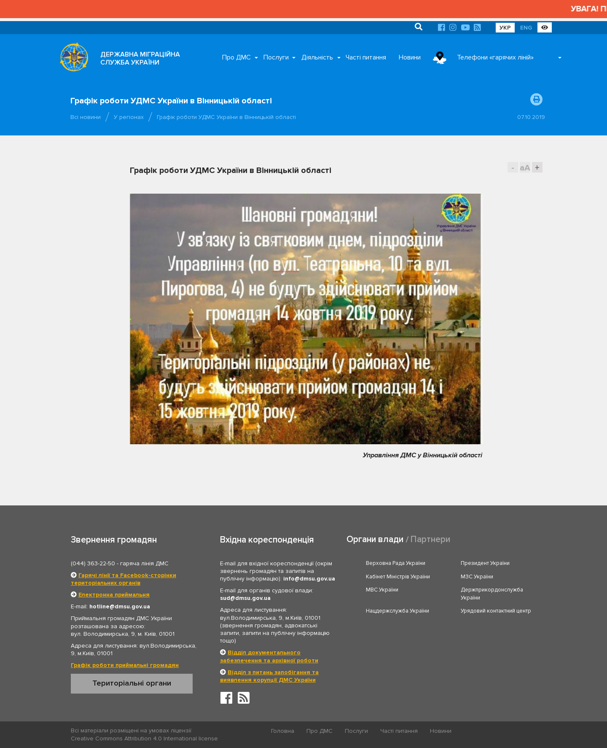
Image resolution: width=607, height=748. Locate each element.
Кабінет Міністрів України (398, 576)
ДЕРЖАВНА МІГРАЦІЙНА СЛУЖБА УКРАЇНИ (140, 58)
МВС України (382, 589)
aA (525, 168)
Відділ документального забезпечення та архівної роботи (269, 656)
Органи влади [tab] (374, 539)
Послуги (276, 57)
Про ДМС (236, 57)
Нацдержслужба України (397, 611)
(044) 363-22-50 (93, 563)
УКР (505, 27)
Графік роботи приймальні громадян (125, 665)
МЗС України (477, 576)
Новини (410, 57)
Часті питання (366, 57)
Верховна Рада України (395, 563)
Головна (282, 730)
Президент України (485, 563)
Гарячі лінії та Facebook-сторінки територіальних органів (123, 579)
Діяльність (317, 57)
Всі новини (85, 117)
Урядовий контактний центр (496, 611)
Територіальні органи (131, 683)
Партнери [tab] (430, 539)
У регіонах (129, 117)
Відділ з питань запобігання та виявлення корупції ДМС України (269, 676)
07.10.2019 (531, 117)
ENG (526, 27)
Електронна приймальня (114, 594)
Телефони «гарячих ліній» (495, 57)
